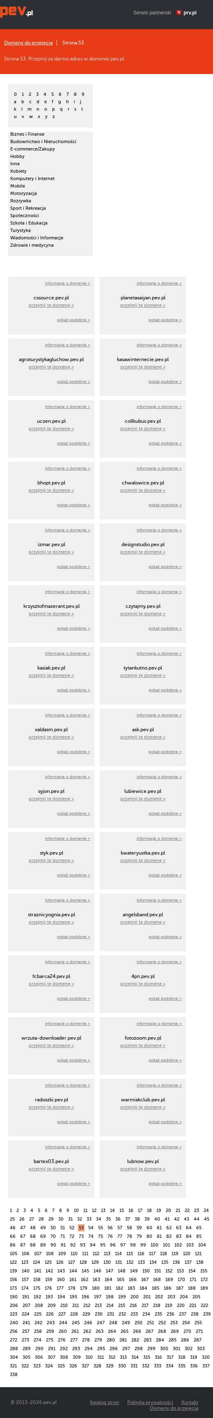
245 (76, 1322)
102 (178, 1245)
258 (38, 1331)
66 (13, 1236)
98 (133, 1245)
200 (135, 1297)
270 (187, 1331)
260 (63, 1331)
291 (51, 1348)
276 (62, 1340)
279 (98, 1340)
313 (123, 1357)
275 (49, 1340)
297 (126, 1348)
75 (100, 1236)
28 (41, 1219)
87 (22, 1245)
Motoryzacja (23, 193)
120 (186, 1253)
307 (51, 1357)
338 (14, 1374)
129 (95, 1262)
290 (39, 1348)
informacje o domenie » (67, 283)
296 (114, 1348)
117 (152, 1253)
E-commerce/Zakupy (32, 149)
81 (159, 1236)
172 (204, 1279)
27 (31, 1219)
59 (139, 1227)
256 (14, 1331)
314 (135, 1357)
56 (110, 1227)
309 (77, 1357)
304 (14, 1357)
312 (111, 1357)
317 (170, 1357)
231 (110, 1314)
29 (51, 1219)
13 (103, 1210)
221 (192, 1305)
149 (134, 1271)
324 (49, 1366)
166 (133, 1279)
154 (192, 1271)
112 (96, 1253)
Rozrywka (20, 201)
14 (112, 1210)
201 (147, 1297)
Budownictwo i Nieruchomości (43, 141)
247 (101, 1322)
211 (75, 1305)
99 (143, 1245)
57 (119, 1227)
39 (147, 1219)
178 (72, 1288)
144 (73, 1271)
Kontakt (189, 1402)
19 (158, 1210)
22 (187, 1210)
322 (25, 1366)
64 (189, 1227)
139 (13, 1271)
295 (101, 1348)
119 (175, 1253)
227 (62, 1314)
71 (62, 1236)
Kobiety (18, 171)
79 (139, 1236)
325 (61, 1366)
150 (146, 1271)
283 (147, 1340)
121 (198, 1253)
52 (71, 1227)
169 (169, 1279)
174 (25, 1288)
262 (87, 1331)
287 (198, 1340)
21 (178, 1210)
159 (49, 1279)
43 (186, 1219)
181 (107, 1288)
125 (48, 1262)
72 (71, 1236)
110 (74, 1253)
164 (108, 1279)
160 (61, 1279)
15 (121, 1210)
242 (38, 1322)
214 (110, 1305)
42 (176, 1219)
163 (96, 1279)
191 (25, 1297)
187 (179, 1288)
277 (74, 1340)
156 (13, 1279)
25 (12, 1219)
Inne (15, 164)
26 (22, 1219)
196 (85, 1297)
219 (168, 1305)
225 (37, 1314)
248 (113, 1322)
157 (25, 1279)
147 (109, 1271)
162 (84, 1279)
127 (71, 1262)
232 (122, 1314)
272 (13, 1340)
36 (118, 1219)
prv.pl (190, 13)
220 (181, 1305)
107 (37, 1253)
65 (199, 1227)
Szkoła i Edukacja (29, 223)
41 (167, 1219)
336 (194, 1366)
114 (118, 1253)
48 (33, 1227)
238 (195, 1314)
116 (140, 1253)
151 (157, 1271)
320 (206, 1357)
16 (130, 1210)
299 (151, 1348)
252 (162, 1322)
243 (51, 1322)
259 (50, 1331)
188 (192, 1288)
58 (129, 1227)
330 (122, 1366)
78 (129, 1236)
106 (26, 1253)
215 (121, 1305)
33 (89, 1219)
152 (168, 1271)
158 (37, 1279)
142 (49, 1271)
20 (168, 1210)
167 (145, 1279)
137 (188, 1262)
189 (204, 1288)
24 (206, 1210)
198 (110, 1297)
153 (180, 1271)
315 (146, 1357)
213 (98, 1305)
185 (155, 1288)
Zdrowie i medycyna (32, 245)
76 (110, 1236)
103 (190, 1245)
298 (139, 1348)
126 (60, 1262)
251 (150, 1322)
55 (100, 1227)
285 (172, 1340)
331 (134, 1366)
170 (181, 1279)
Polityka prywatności (150, 1402)
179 (83, 1288)
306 (39, 1357)
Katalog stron (104, 1402)
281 (123, 1340)
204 (184, 1297)
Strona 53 (73, 43)
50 (53, 1227)
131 (118, 1262)
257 (26, 1331)
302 (188, 1348)
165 (120, 1279)
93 (82, 1245)
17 (140, 1210)
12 (94, 1210)
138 (200, 1262)
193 (49, 1297)
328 (97, 1366)
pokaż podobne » (73, 319)
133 (141, 1262)
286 (185, 1340)
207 (26, 1305)
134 (153, 1262)
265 (124, 1331)
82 (169, 1236)
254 (186, 1322)
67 (22, 1236)
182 (119, 1288)
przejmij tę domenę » (51, 305)
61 (159, 1227)
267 (149, 1331)
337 (206, 1366)
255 (198, 1322)
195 (73, 1297)
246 (88, 1322)
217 (145, 1305)
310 (89, 1357)
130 (107, 1262)
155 (203, 1271)
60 (149, 1227)
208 (39, 1305)
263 (99, 1331)
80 (149, 1236)
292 (64, 1348)
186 (168, 1288)
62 (169, 1227)
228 (74, 1314)
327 (85, 1366)
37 (127, 1219)
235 (158, 1314)
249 (126, 1322)
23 (196, 1210)
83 (178, 1236)
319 (193, 1357)
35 (108, 1219)
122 (13, 1262)
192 (37, 1297)
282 (135, 1340)
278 (86, 1340)
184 (143, 1288)
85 (199, 1236)
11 (85, 1210)
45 (206, 1219)
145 (85, 1271)
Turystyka (20, 230)
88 (33, 1245)
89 (43, 1245)
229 (86, 1314)
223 (13, 1314)
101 (166, 1245)
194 (61, 1297)
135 (164, 1262)
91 (63, 1245)
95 (102, 1245)
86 (13, 1245)
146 (97, 1271)
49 (43, 1227)
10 (76, 1210)
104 (202, 1245)
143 (61, 1271)
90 (53, 1245)
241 (26, 1322)
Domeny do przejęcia (28, 43)
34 (98, 1219)
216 (133, 1305)
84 (189, 1236)
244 (63, 1322)
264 (112, 1331)
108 (50, 1253)
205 (196, 1297)
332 (145, 1366)
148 (122, 1271)
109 (62, 1253)
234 (146, 1314)
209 (52, 1305)
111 (85, 1253)
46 (13, 1227)
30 (61, 1219)
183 (131, 1288)
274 (37, 1340)
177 (60, 1288)
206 (14, 1305)
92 (73, 1245)
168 (157, 1279)
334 (170, 1366)
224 (26, 1314)
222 (204, 1305)
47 (22, 1227)
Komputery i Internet (32, 178)
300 (164, 1348)
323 (37, 1366)
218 (156, 1305)
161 (72, 1279)
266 (137, 1331)
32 (79, 1219)
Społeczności (24, 215)
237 (182, 1314)
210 (64, 1305)
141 (37, 1271)
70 (53, 1236)
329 (110, 1366)
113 (107, 1253)
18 (149, 1210)
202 (159, 1297)
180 (96, 1288)
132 (129, 1262)
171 (193, 1279)
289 (27, 1348)
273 (25, 1340)
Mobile (17, 186)
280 (111, 1340)
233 (134, 1314)
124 (36, 1262)
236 (170, 1314)
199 (122, 1297)
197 (97, 1297)
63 (178, 1227)
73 (81, 1236)
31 (70, 1219)
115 (129, 1253)
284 (160, 1340)
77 (119, 1236)
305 (26, 1357)
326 (73, 1366)
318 (182, 1357)
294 (89, 1348)
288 (14, 1348)
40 (157, 1219)
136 (176, 1262)
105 (13, 1253)
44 (196, 1219)
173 (13, 1288)
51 (62, 1227)
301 (176, 1348)
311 (100, 1357)
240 (14, 1322)
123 (24, 1262)
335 (182, 1366)
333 (157, 1366)
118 (163, 1253)
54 (91, 1227)
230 (99, 1314)
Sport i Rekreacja (28, 208)
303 (201, 1348)
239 (207, 1314)
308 (64, 1357)
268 (162, 1331)
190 (14, 1297)
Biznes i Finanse (27, 134)
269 (175, 1331)
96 (113, 1245)
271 (199, 1331)
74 (91, 1236)
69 (43, 1236)
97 (123, 1245)
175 (36, 1288)
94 (93, 1245)
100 (154, 1245)
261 (75, 1331)
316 (158, 1357)
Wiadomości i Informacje (36, 238)
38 (137, 1219)
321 (13, 1366)
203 (171, 1297)
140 (26, 1271)
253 (174, 1322)
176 (48, 1288)
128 (83, 1262)
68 (33, 1236)
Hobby (17, 156)
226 (50, 1314)
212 (86, 1305)
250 (138, 1322)
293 (76, 1348)
